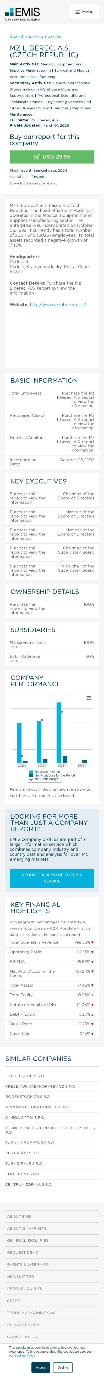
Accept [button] (41, 1367)
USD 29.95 (52, 157)
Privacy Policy (23, 1325)
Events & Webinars (28, 1265)
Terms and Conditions (31, 1313)
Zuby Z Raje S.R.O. (23, 1164)
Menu (84, 12)
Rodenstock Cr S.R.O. (27, 1097)
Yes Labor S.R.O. (22, 1153)
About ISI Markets (26, 1228)
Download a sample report (33, 183)
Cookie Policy (22, 1337)
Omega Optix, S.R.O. (25, 1118)
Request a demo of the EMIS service (52, 878)
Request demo (23, 1253)
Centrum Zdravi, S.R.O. (28, 1184)
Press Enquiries (24, 1289)
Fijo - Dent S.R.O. (22, 1174)
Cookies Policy (24, 1355)
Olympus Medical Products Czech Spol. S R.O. (50, 1130)
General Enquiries (27, 1240)
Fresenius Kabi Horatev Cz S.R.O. (40, 1086)
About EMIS (19, 1216)
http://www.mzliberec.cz (58, 305)
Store (13, 1301)
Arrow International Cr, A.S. (37, 1107)
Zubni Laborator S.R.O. (29, 1143)
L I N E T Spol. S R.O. (25, 1076)
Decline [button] (63, 1367)
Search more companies (35, 37)
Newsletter (20, 1277)
